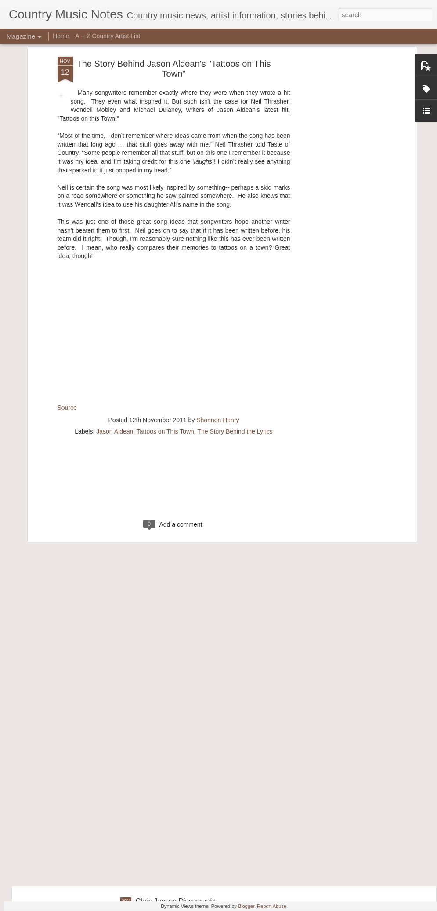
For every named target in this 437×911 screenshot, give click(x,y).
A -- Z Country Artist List (107, 35)
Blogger (246, 906)
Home (61, 35)
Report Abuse (271, 906)
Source (67, 307)
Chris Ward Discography (174, 702)
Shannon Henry (217, 320)
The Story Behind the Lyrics (234, 331)
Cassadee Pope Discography (181, 801)
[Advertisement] (174, 388)
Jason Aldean (114, 331)
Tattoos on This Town (165, 331)
